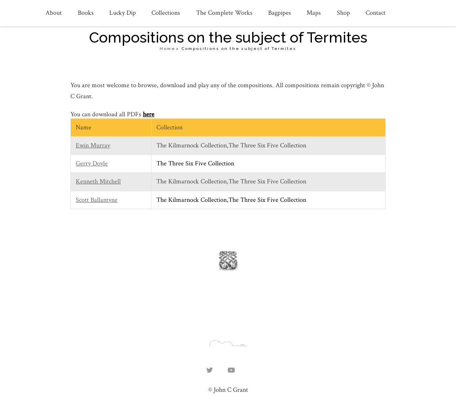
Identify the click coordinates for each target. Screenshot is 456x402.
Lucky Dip (122, 13)
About (53, 13)
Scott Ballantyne (96, 200)
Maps (314, 13)
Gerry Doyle (92, 163)
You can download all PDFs (106, 114)
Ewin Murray (93, 145)
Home (167, 48)
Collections (165, 13)
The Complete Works (224, 13)
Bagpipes (279, 13)
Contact (376, 13)
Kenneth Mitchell (98, 181)
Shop (343, 13)
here (148, 114)
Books (86, 13)
